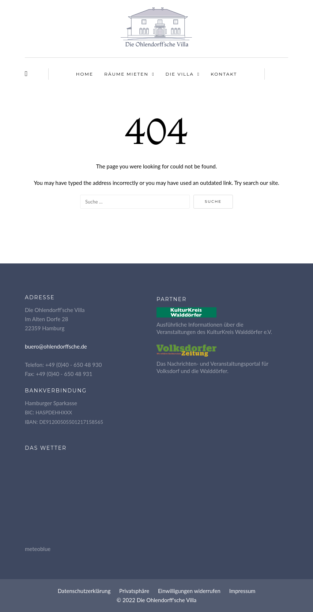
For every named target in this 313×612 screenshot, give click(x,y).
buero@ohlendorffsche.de (56, 346)
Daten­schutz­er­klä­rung (84, 591)
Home (84, 74)
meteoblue (37, 549)
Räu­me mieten (126, 74)
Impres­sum (242, 591)
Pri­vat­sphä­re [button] (134, 591)
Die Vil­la (180, 74)
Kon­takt (224, 74)
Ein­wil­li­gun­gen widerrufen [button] (189, 591)
